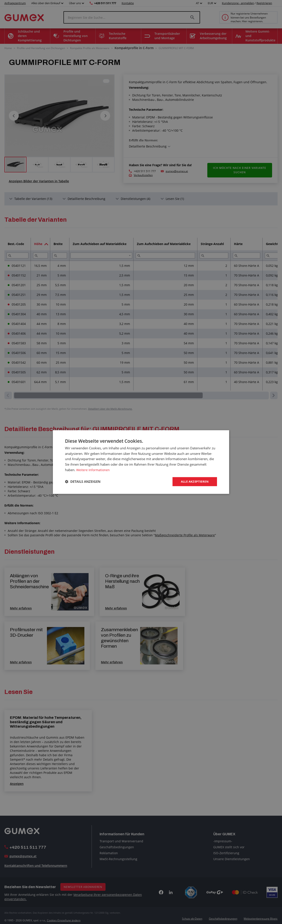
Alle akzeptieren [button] (193, 481)
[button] (82, 482)
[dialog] (141, 462)
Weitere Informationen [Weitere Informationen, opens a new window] (93, 469)
